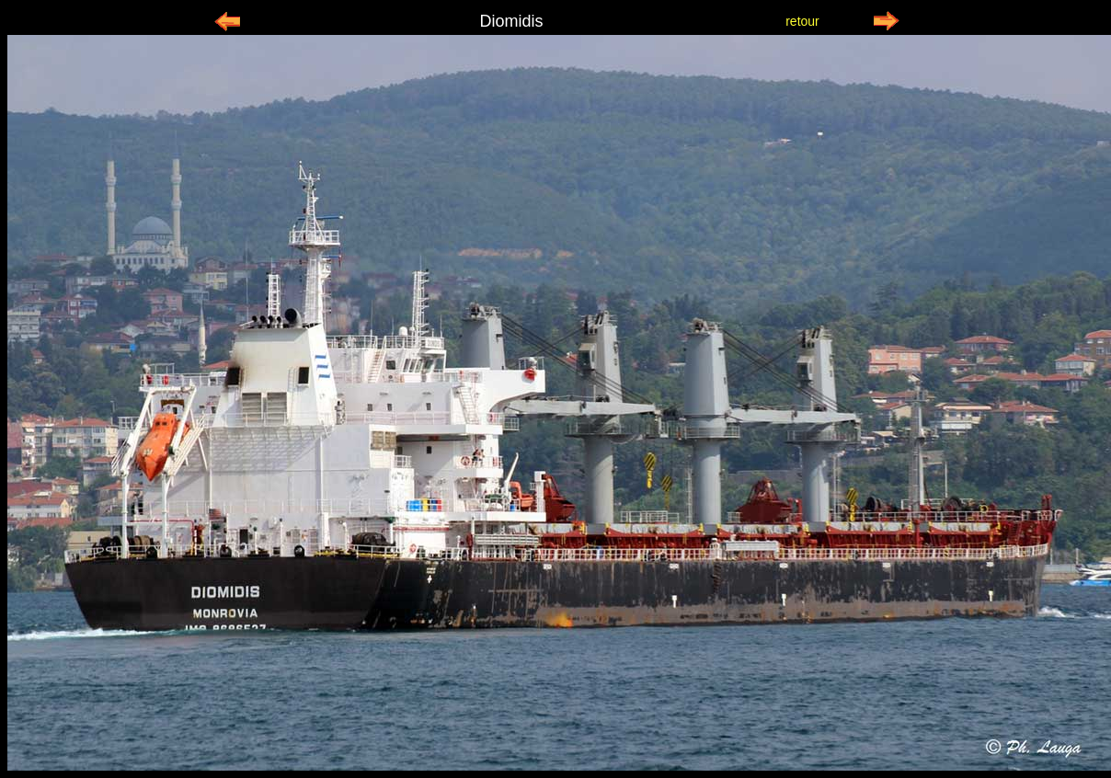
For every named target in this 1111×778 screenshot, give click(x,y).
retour (802, 21)
